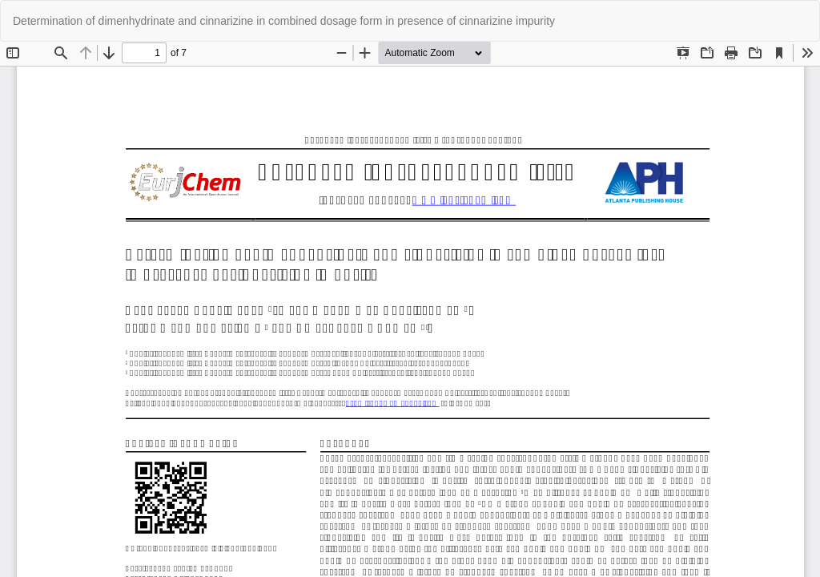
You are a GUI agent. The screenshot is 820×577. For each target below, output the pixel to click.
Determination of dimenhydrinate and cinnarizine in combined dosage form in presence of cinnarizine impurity (284, 20)
